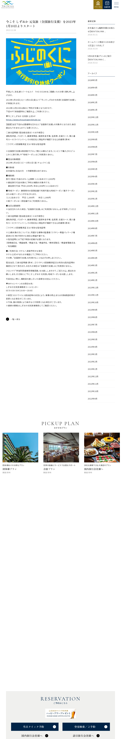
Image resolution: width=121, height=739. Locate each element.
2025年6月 (92, 161)
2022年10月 (93, 391)
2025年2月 (92, 191)
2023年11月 (93, 295)
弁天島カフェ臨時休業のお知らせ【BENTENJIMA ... (101, 31)
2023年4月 (92, 346)
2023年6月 (92, 332)
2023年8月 (92, 317)
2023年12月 (93, 287)
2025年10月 (93, 132)
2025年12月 (93, 117)
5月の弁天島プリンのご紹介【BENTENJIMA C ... (101, 59)
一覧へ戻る (15, 319)
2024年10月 (93, 221)
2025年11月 (93, 124)
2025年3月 (92, 183)
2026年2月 (92, 102)
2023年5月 (92, 339)
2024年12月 (93, 206)
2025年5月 (92, 169)
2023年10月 (93, 302)
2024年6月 (92, 243)
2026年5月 (92, 80)
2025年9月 (92, 139)
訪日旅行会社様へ (83, 735)
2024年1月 (92, 280)
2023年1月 (92, 369)
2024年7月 (92, 235)
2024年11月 (93, 213)
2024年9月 (92, 228)
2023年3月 (92, 354)
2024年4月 (92, 258)
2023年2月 (92, 361)
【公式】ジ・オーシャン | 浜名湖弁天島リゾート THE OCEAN (7, 4)
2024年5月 (92, 250)
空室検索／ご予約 (84, 727)
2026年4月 (92, 87)
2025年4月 (92, 176)
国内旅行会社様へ (32, 735)
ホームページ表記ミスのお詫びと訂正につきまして (101, 45)
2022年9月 (92, 398)
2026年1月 (92, 109)
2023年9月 (92, 309)
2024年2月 (92, 272)
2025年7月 (92, 154)
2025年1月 (92, 198)
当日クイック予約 (33, 727)
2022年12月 (93, 376)
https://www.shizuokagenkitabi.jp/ (23, 119)
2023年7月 (92, 324)
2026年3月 (92, 95)
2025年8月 (92, 146)
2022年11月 (93, 383)
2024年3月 (92, 265)
